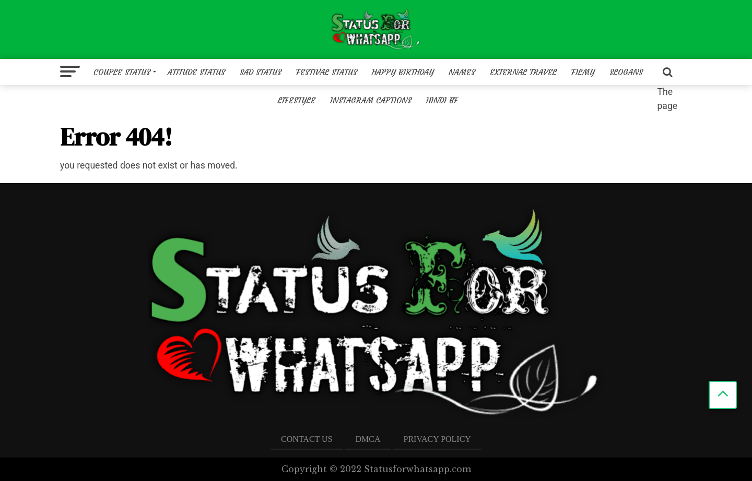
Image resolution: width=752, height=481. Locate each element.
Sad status (260, 72)
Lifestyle (296, 100)
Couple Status (121, 72)
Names (462, 72)
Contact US (306, 439)
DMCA (368, 439)
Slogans (626, 72)
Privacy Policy (437, 439)
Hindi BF (442, 100)
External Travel (523, 72)
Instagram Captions (371, 100)
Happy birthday (403, 72)
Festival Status (326, 72)
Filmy (583, 72)
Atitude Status (196, 72)
